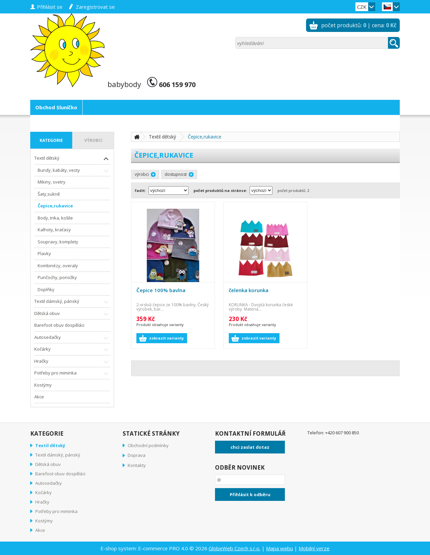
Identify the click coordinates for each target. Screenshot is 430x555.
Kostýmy (43, 385)
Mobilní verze (314, 548)
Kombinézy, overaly (58, 266)
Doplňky (46, 289)
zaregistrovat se (95, 6)
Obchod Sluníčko (56, 107)
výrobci (93, 140)
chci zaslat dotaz (249, 447)
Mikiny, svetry (52, 182)
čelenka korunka (248, 290)
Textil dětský (72, 159)
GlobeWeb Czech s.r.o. (234, 548)
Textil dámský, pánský (72, 302)
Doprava (136, 455)
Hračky (72, 362)
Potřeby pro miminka (72, 374)
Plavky (44, 253)
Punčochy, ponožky (57, 277)
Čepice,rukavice (55, 206)
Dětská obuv (72, 314)
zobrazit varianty (166, 338)
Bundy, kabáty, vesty (74, 171)
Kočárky (72, 350)
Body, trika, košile (55, 218)
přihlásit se (49, 6)
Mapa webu (279, 548)
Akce (39, 397)
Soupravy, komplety (58, 242)
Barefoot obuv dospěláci (59, 325)
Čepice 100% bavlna (160, 290)
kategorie (51, 140)
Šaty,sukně (49, 194)
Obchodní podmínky (148, 445)
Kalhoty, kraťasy (54, 230)
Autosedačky (72, 338)
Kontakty (137, 465)
